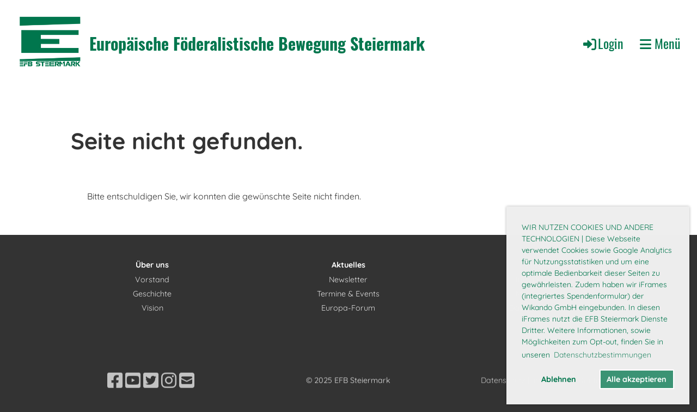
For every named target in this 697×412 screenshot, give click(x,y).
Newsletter (348, 279)
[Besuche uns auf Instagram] (168, 396)
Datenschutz (503, 396)
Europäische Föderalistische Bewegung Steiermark (257, 43)
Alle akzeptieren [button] (637, 379)
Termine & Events (348, 294)
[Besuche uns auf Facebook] (115, 396)
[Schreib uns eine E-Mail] (186, 396)
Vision (152, 308)
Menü (660, 43)
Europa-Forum (348, 308)
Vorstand (152, 279)
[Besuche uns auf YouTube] (132, 396)
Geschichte (152, 294)
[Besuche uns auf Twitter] (150, 396)
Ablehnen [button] (558, 379)
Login (602, 43)
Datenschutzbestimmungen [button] (602, 355)
